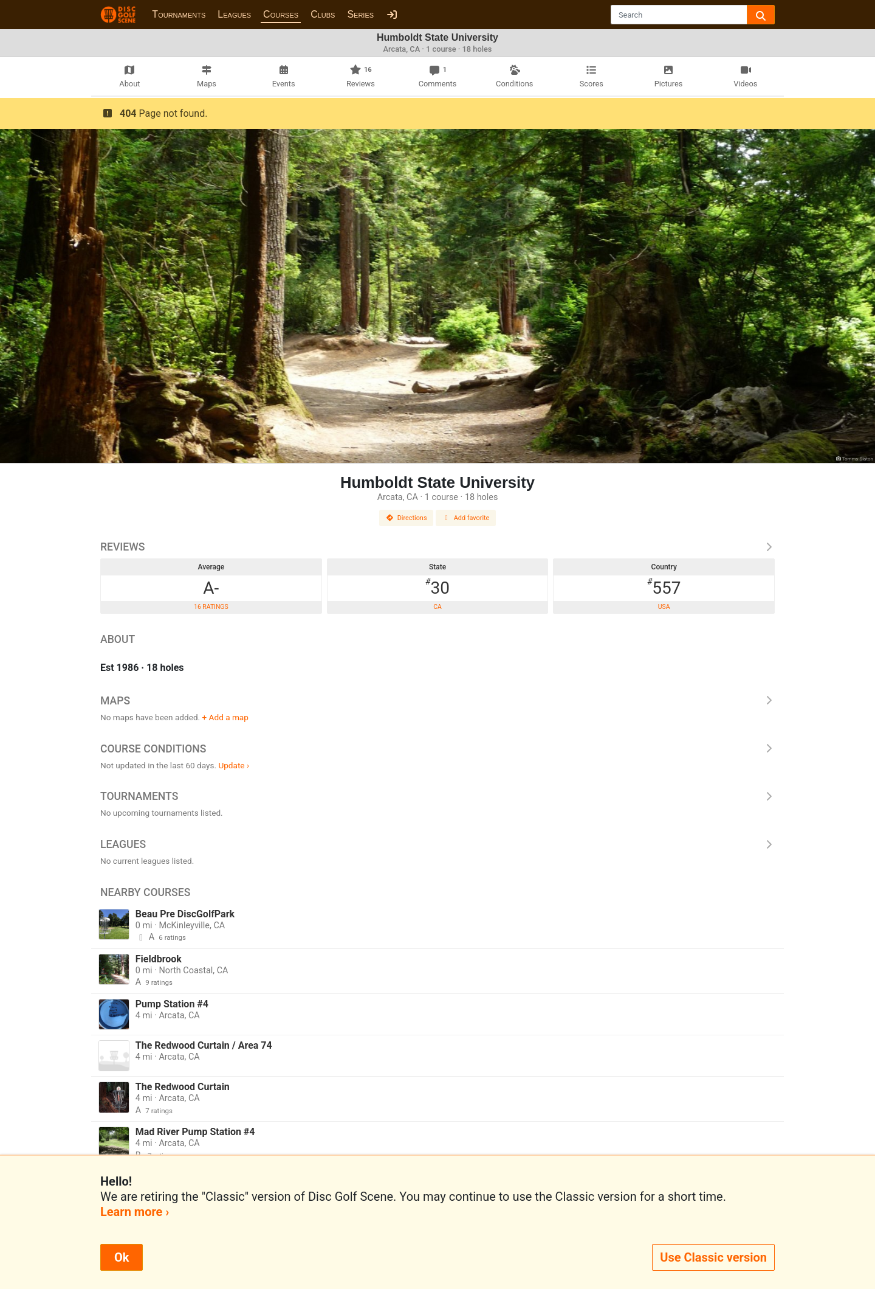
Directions (406, 518)
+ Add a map (225, 717)
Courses (280, 14)
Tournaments (178, 14)
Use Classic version (713, 1257)
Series (360, 14)
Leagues (234, 14)
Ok (121, 1257)
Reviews (437, 547)
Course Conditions (437, 749)
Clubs (323, 14)
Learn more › (134, 1211)
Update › (233, 765)
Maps (437, 701)
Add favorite (466, 518)
